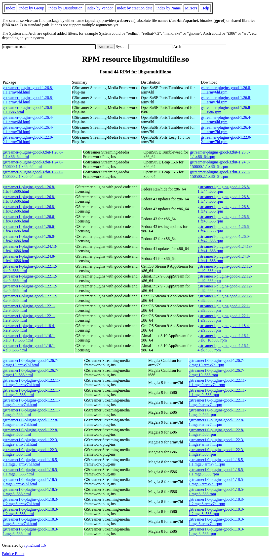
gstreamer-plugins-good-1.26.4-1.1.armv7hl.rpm (226, 129)
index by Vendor (100, 8)
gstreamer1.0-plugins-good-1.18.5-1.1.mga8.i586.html (30, 471)
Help (205, 8)
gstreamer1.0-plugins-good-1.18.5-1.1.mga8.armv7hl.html (30, 462)
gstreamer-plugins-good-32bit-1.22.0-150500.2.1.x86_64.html (33, 174)
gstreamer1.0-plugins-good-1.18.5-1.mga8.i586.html (30, 491)
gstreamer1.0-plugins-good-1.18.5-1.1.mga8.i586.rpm (216, 471)
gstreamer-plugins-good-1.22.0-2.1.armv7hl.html (28, 139)
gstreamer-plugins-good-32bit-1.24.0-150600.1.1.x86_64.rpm (220, 164)
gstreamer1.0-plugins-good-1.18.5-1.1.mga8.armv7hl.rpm (216, 462)
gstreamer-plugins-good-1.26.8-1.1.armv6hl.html (28, 90)
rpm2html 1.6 (35, 545)
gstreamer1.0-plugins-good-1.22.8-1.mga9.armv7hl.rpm (216, 422)
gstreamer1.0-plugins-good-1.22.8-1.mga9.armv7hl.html (30, 422)
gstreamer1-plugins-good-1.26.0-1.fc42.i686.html (29, 238)
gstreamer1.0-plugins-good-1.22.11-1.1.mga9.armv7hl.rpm (217, 382)
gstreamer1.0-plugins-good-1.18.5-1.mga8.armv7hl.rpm (216, 481)
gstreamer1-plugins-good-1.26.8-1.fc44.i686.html (29, 189)
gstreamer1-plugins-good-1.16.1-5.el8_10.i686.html (29, 338)
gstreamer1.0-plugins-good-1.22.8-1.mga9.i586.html (30, 432)
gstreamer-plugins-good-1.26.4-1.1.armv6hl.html (28, 119)
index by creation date (134, 8)
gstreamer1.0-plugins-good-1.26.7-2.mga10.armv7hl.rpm (216, 362)
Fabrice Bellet (13, 554)
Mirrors (191, 8)
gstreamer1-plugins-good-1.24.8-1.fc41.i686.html (29, 258)
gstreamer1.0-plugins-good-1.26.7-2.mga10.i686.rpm (216, 372)
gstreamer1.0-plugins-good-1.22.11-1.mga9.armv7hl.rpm (217, 402)
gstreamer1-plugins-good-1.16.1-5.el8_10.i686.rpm (223, 338)
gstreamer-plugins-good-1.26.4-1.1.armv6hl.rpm (226, 119)
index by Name (168, 8)
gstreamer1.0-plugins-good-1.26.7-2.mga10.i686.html (30, 372)
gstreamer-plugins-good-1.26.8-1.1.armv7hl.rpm (226, 99)
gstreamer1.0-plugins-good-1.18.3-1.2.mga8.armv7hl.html (30, 501)
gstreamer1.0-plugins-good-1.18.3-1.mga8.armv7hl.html (30, 521)
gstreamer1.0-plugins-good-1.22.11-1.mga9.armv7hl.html (31, 402)
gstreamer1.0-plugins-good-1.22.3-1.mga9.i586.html (30, 452)
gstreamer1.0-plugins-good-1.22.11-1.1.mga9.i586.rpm (217, 392)
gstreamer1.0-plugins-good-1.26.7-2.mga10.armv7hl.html (30, 362)
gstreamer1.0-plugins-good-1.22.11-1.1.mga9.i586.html (31, 392)
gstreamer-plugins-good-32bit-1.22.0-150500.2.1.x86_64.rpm (220, 174)
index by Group (31, 8)
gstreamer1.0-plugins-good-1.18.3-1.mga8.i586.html (30, 531)
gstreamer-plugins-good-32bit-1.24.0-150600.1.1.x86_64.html (33, 164)
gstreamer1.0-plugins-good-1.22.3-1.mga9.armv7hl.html (30, 442)
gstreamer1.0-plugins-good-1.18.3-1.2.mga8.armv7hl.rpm (216, 501)
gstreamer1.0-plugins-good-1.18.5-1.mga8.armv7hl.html (30, 481)
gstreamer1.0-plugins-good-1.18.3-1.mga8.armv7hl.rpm (216, 521)
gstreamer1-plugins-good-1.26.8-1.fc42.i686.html (29, 209)
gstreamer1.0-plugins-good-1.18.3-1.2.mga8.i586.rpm (216, 511)
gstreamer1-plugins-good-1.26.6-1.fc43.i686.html (29, 219)
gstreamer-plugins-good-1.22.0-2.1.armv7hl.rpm (226, 139)
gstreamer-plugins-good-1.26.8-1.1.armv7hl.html (28, 99)
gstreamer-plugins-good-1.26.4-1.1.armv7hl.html (28, 129)
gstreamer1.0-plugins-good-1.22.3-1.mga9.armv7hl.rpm (216, 442)
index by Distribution (65, 8)
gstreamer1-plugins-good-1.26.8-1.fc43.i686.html (29, 199)
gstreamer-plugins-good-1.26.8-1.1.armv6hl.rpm (226, 90)
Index (10, 8)
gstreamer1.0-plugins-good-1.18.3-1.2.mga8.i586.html (30, 511)
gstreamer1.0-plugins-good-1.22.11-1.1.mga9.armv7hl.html (31, 382)
